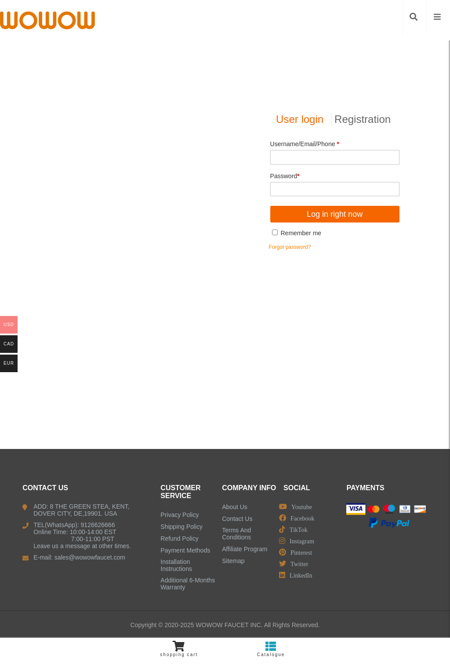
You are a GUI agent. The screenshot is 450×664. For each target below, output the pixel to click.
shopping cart (179, 649)
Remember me (296, 233)
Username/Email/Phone (304, 143)
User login (299, 119)
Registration (362, 119)
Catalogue (271, 649)
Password (285, 175)
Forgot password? (290, 247)
